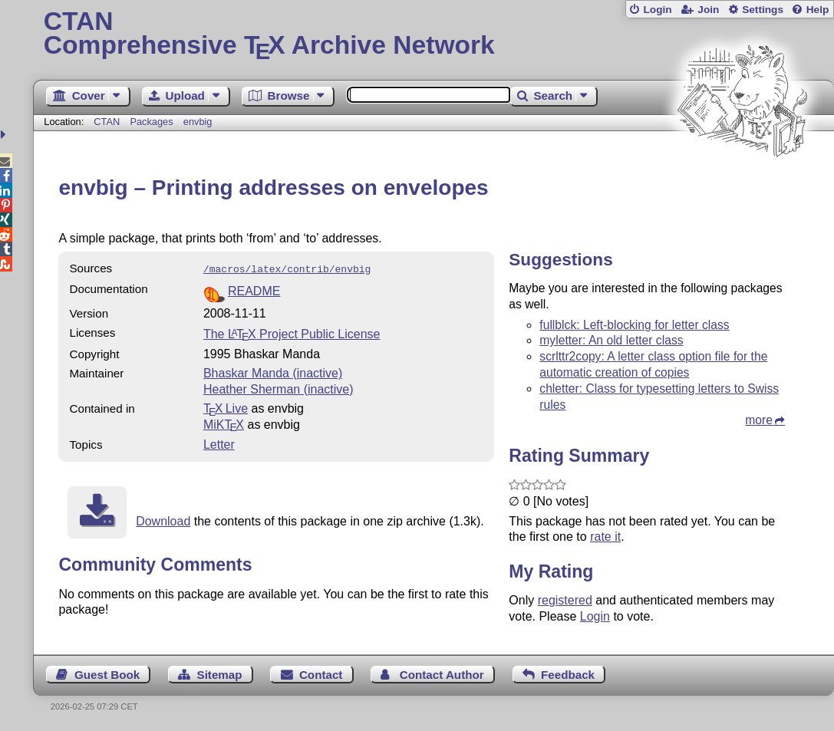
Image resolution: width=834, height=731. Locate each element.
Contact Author (442, 674)
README (254, 289)
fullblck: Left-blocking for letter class (634, 324)
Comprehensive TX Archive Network (434, 34)
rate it (605, 536)
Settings (762, 9)
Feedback (568, 674)
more (759, 419)
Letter (219, 442)
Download (163, 519)
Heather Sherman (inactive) (278, 387)
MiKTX (223, 423)
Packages (153, 121)
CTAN (107, 121)
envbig (198, 121)
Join (708, 9)
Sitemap (219, 674)
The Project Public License (292, 332)
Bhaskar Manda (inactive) (272, 371)
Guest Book (107, 674)
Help (817, 9)
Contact (321, 674)
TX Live (225, 406)
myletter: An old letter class (611, 340)
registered (565, 600)
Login (657, 9)
